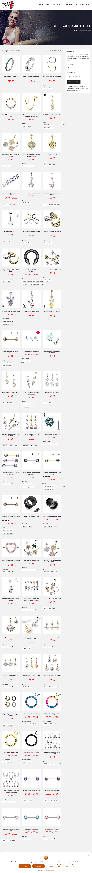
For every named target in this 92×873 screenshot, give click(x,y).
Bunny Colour (5, 318)
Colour (45, 85)
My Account (57, 4)
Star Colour (5, 684)
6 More (59, 763)
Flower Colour (46, 441)
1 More (12, 166)
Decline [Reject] (52, 866)
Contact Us (69, 4)
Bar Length (25, 798)
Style (44, 122)
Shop (48, 4)
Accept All (38, 866)
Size (23, 278)
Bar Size (4, 360)
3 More (33, 242)
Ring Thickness (26, 721)
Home (41, 4)
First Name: (70, 64)
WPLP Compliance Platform (48, 870)
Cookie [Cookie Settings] (66, 866)
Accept (25, 866)
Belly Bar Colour (6, 400)
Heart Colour (5, 569)
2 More (33, 126)
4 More (63, 124)
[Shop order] (56, 50)
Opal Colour (25, 358)
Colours (4, 202)
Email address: (71, 72)
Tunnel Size (25, 523)
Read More (78, 862)
